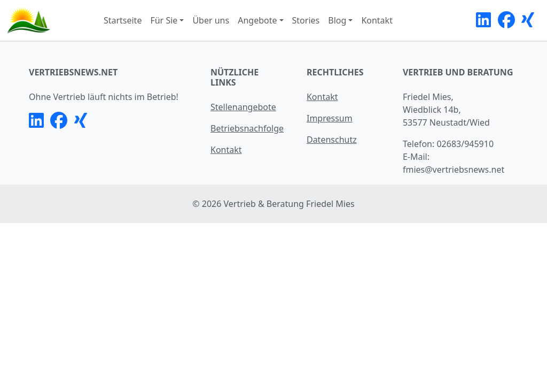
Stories (306, 20)
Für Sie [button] (163, 20)
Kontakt (377, 20)
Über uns (210, 20)
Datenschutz (332, 139)
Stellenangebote (243, 107)
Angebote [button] (257, 20)
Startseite (123, 20)
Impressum (330, 118)
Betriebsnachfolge (247, 128)
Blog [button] (337, 20)
